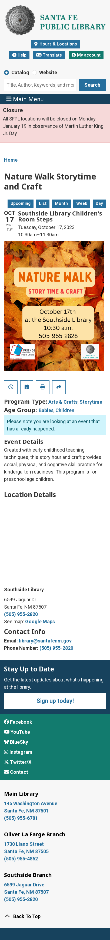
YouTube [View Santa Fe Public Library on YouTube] (17, 732)
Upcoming (21, 203)
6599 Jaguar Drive (24, 884)
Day (99, 203)
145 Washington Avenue (30, 803)
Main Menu (25, 98)
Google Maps (40, 621)
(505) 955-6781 (21, 818)
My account (86, 55)
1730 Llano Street (24, 844)
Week (81, 203)
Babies (46, 410)
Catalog (20, 72)
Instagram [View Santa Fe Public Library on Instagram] (18, 752)
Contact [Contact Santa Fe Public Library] (16, 772)
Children (64, 410)
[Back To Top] (55, 916)
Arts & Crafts (63, 402)
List (42, 203)
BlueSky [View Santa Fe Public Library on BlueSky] (16, 742)
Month (61, 203)
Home (11, 160)
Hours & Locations (57, 44)
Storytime (90, 402)
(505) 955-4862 (21, 858)
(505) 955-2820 (21, 614)
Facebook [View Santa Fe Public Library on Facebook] (18, 722)
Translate (49, 55)
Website (48, 72)
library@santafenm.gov (45, 641)
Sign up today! (55, 700)
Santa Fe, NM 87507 (27, 892)
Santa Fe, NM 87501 (27, 811)
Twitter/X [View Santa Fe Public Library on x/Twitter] (17, 762)
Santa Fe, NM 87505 (27, 851)
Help (19, 55)
